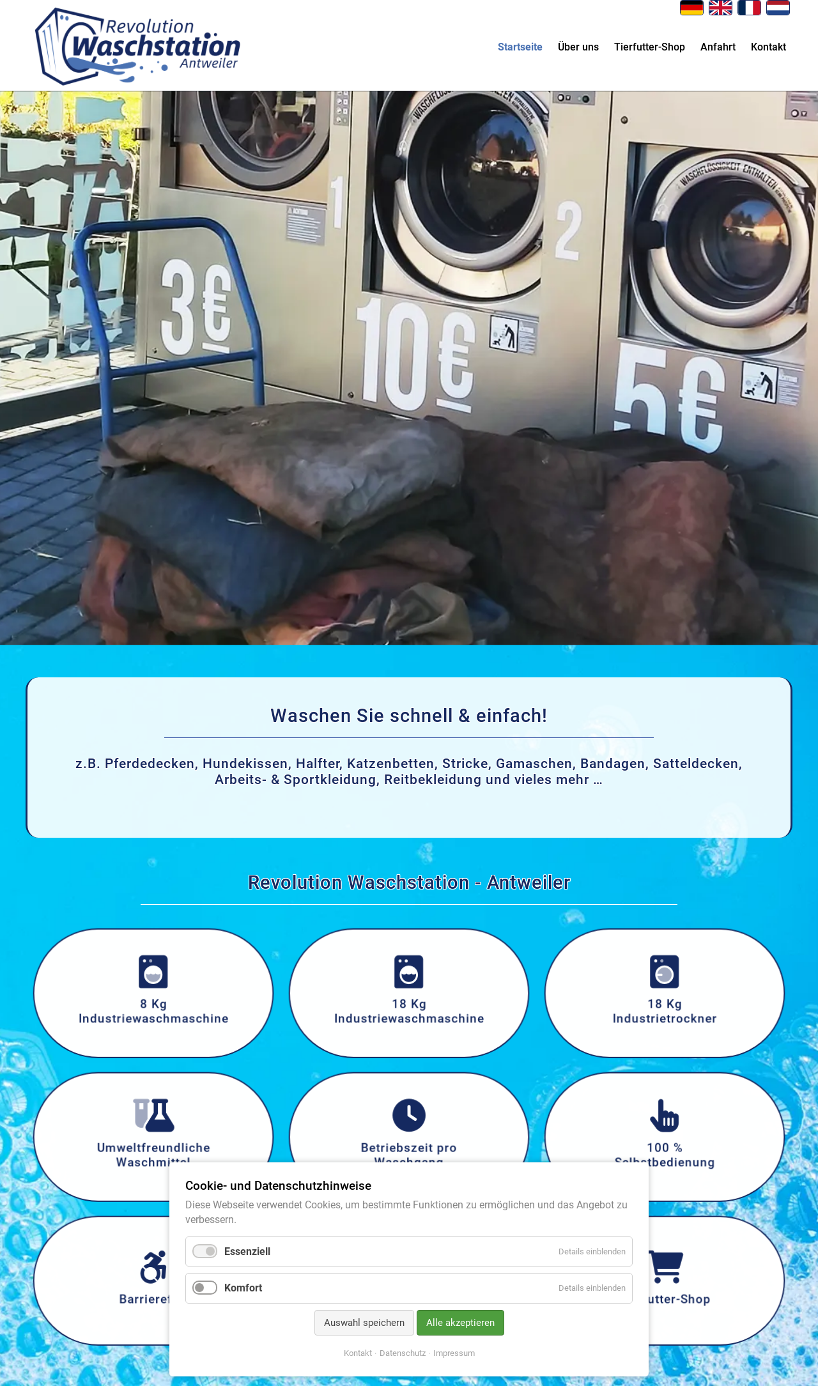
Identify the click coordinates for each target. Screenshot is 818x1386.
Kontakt (768, 47)
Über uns (578, 47)
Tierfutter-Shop (649, 47)
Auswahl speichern (364, 1322)
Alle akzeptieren (460, 1322)
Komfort (243, 1288)
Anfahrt (718, 47)
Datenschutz (403, 1353)
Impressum (454, 1353)
